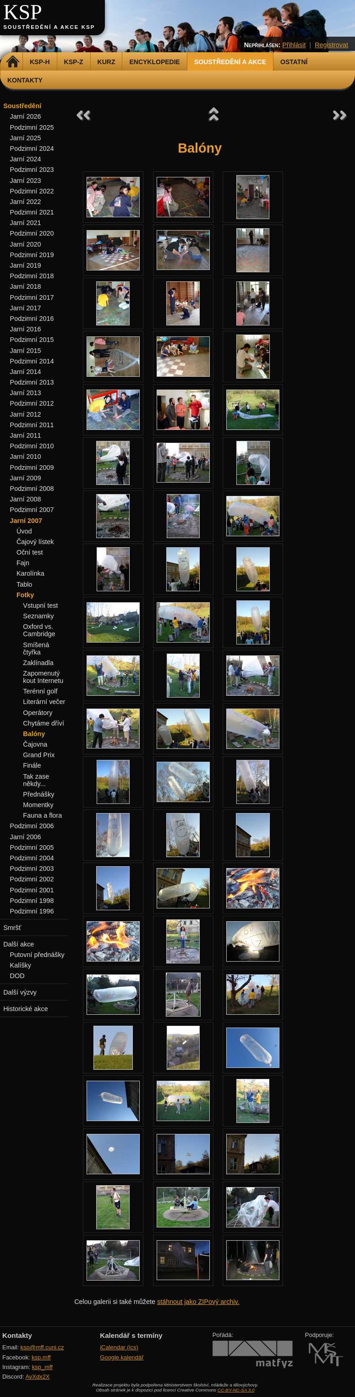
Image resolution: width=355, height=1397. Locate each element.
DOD (17, 975)
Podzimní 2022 (32, 191)
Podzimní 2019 (32, 254)
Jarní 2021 (25, 222)
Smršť (12, 927)
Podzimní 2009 (32, 467)
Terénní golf (40, 691)
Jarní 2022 (25, 201)
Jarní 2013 (25, 392)
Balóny (34, 733)
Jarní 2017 (25, 308)
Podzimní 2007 (32, 509)
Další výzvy (20, 992)
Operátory (37, 712)
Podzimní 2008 (32, 488)
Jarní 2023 (25, 180)
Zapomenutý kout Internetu (43, 677)
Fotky (25, 595)
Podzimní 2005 (32, 847)
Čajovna (35, 744)
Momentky (38, 804)
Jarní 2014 (25, 371)
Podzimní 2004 (32, 858)
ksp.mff (41, 1357)
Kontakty (25, 80)
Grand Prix (39, 755)
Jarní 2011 (25, 435)
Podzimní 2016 (32, 318)
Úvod (24, 531)
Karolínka (30, 573)
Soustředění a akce (230, 62)
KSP (22, 12)
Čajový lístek (35, 541)
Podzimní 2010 (32, 446)
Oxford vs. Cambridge (39, 630)
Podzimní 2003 (32, 868)
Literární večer (44, 701)
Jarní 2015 (25, 350)
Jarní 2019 (25, 265)
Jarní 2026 (25, 116)
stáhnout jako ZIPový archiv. (198, 1301)
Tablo (24, 584)
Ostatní (293, 62)
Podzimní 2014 (32, 361)
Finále (32, 765)
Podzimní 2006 (32, 826)
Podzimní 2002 (32, 879)
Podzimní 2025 (32, 127)
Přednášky (38, 794)
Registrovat (331, 45)
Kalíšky (20, 965)
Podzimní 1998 (32, 900)
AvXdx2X (37, 1376)
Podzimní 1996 (32, 911)
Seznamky (38, 616)
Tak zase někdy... (36, 780)
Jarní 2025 (25, 138)
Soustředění (22, 106)
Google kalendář (121, 1357)
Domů (12, 62)
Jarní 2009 (25, 478)
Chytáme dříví (43, 723)
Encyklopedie (154, 62)
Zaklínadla (38, 662)
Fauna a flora (42, 815)
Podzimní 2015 (32, 339)
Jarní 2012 (25, 414)
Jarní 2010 (25, 456)
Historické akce (25, 1008)
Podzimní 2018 (32, 276)
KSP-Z (73, 62)
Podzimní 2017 (32, 297)
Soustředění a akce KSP (49, 27)
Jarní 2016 (25, 329)
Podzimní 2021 (32, 212)
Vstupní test (40, 605)
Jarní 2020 (25, 244)
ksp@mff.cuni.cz (42, 1347)
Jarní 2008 (25, 499)
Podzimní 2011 (32, 425)
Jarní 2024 (25, 159)
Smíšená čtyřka (36, 648)
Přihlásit (294, 45)
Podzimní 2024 (32, 148)
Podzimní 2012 (32, 403)
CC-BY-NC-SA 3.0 (236, 1389)
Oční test (29, 552)
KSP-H (40, 62)
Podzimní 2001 (32, 890)
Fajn (22, 562)
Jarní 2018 (25, 286)
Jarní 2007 (26, 520)
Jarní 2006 (25, 837)
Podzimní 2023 (32, 169)
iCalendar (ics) (119, 1347)
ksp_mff (42, 1367)
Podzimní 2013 (32, 382)
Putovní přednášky (37, 954)
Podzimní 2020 (32, 233)
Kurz (106, 62)
